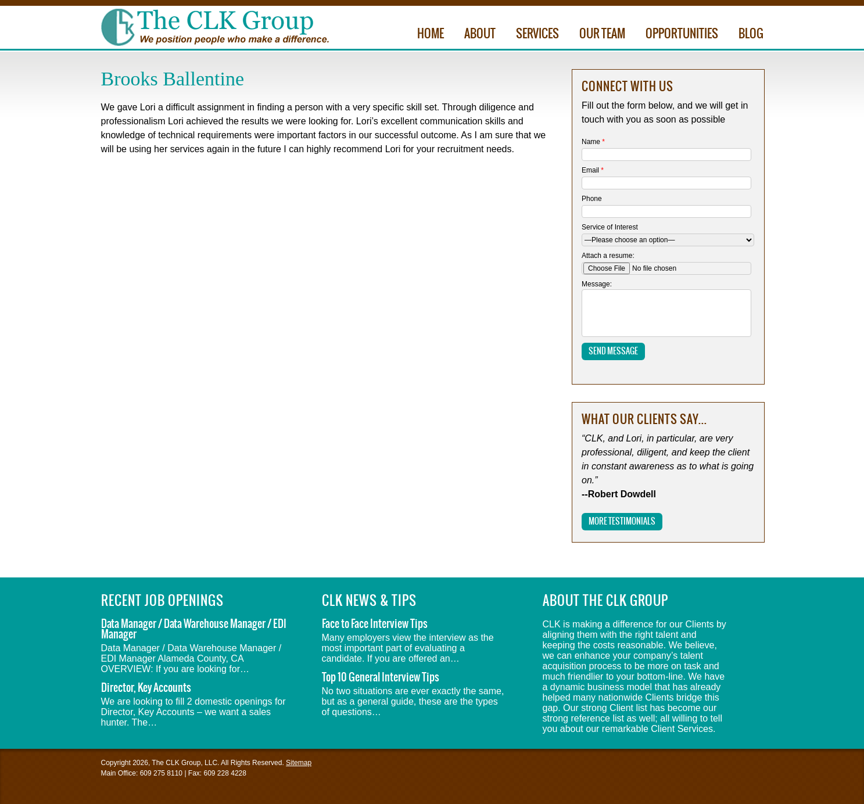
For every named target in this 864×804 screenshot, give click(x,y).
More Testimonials (622, 521)
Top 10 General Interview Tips (380, 678)
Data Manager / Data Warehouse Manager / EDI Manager (193, 629)
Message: (597, 284)
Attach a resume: (608, 255)
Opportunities (682, 34)
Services (537, 34)
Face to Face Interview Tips (375, 624)
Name (593, 141)
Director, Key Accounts (146, 688)
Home (430, 34)
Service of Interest (610, 227)
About (480, 34)
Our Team (602, 34)
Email (593, 170)
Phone (592, 198)
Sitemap (298, 763)
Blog (750, 34)
